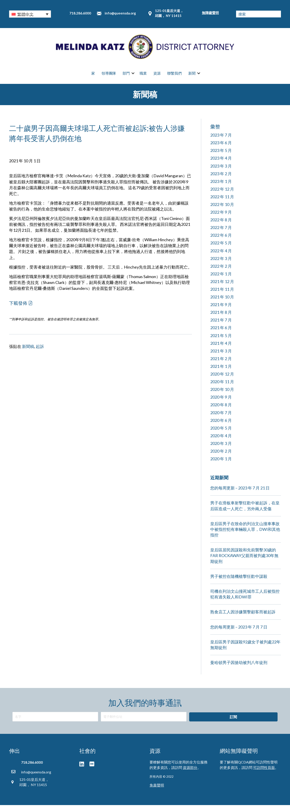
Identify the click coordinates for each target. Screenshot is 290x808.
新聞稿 (28, 349)
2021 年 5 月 (221, 338)
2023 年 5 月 (221, 153)
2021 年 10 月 (222, 299)
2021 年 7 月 (221, 322)
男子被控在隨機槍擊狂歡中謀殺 (238, 578)
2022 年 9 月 (221, 215)
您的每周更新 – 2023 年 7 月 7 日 (238, 629)
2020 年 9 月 (221, 399)
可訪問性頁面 (264, 770)
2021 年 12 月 (222, 284)
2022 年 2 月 (221, 268)
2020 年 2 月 (221, 453)
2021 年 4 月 (221, 345)
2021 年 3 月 (221, 353)
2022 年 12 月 (222, 191)
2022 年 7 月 (221, 230)
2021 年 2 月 (221, 361)
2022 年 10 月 (222, 207)
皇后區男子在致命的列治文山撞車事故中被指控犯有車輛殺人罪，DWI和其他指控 (245, 532)
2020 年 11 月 (222, 384)
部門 (126, 75)
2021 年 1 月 (221, 368)
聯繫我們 (174, 75)
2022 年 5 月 (221, 245)
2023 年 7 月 (221, 137)
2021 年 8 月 (221, 315)
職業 (143, 75)
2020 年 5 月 (221, 430)
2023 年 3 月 (221, 168)
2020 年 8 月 (221, 407)
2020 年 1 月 (221, 461)
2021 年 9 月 (221, 307)
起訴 (40, 349)
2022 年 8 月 (221, 222)
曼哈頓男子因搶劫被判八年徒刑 (238, 665)
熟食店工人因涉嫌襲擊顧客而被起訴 (243, 614)
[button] (30, 14)
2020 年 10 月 (222, 392)
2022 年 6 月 (221, 238)
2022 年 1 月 (221, 276)
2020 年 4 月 (221, 438)
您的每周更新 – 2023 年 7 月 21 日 (240, 490)
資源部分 (190, 770)
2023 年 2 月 (221, 176)
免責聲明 (157, 788)
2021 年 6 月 (221, 330)
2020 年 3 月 (221, 446)
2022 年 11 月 (222, 199)
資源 (157, 75)
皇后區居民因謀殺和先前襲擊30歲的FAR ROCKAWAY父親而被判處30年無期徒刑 (244, 558)
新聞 (192, 75)
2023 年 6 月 (221, 145)
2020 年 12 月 (222, 376)
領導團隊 (109, 75)
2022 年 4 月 (221, 253)
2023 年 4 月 (221, 160)
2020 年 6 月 (221, 423)
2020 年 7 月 (221, 415)
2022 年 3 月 (221, 261)
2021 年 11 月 (222, 292)
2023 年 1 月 (221, 184)
